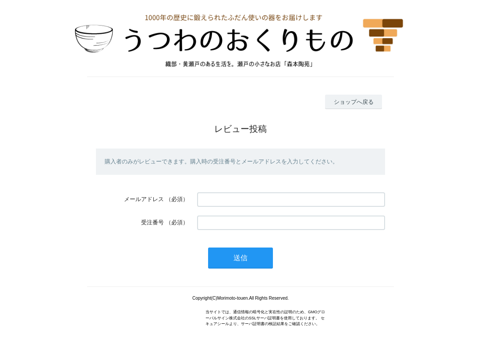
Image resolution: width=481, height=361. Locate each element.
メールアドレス (144, 199)
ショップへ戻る (354, 102)
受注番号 (152, 222)
